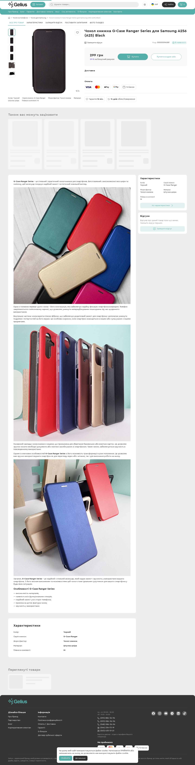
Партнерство (14, 720)
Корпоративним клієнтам (100, 12)
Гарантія (30, 12)
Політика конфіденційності (50, 720)
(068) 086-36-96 (106, 724)
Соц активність (68, 12)
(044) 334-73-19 (106, 728)
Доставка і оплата (45, 12)
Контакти (118, 12)
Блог (22, 12)
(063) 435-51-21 (106, 731)
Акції (57, 12)
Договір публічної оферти (50, 735)
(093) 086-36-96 (106, 721)
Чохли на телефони (20, 18)
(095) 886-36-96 (106, 718)
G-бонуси (82, 12)
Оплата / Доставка (47, 724)
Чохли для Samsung (38, 18)
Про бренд (13, 12)
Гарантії (41, 728)
